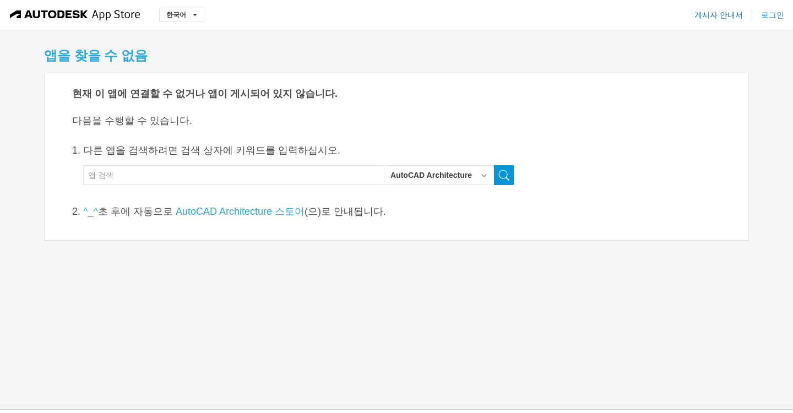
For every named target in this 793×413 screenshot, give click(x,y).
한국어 (181, 14)
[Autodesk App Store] (75, 15)
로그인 (772, 14)
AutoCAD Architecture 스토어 (240, 211)
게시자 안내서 (718, 14)
